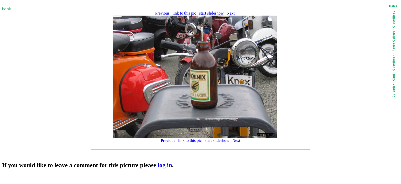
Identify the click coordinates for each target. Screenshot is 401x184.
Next (231, 13)
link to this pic (184, 13)
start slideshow (211, 13)
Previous (162, 13)
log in (165, 165)
